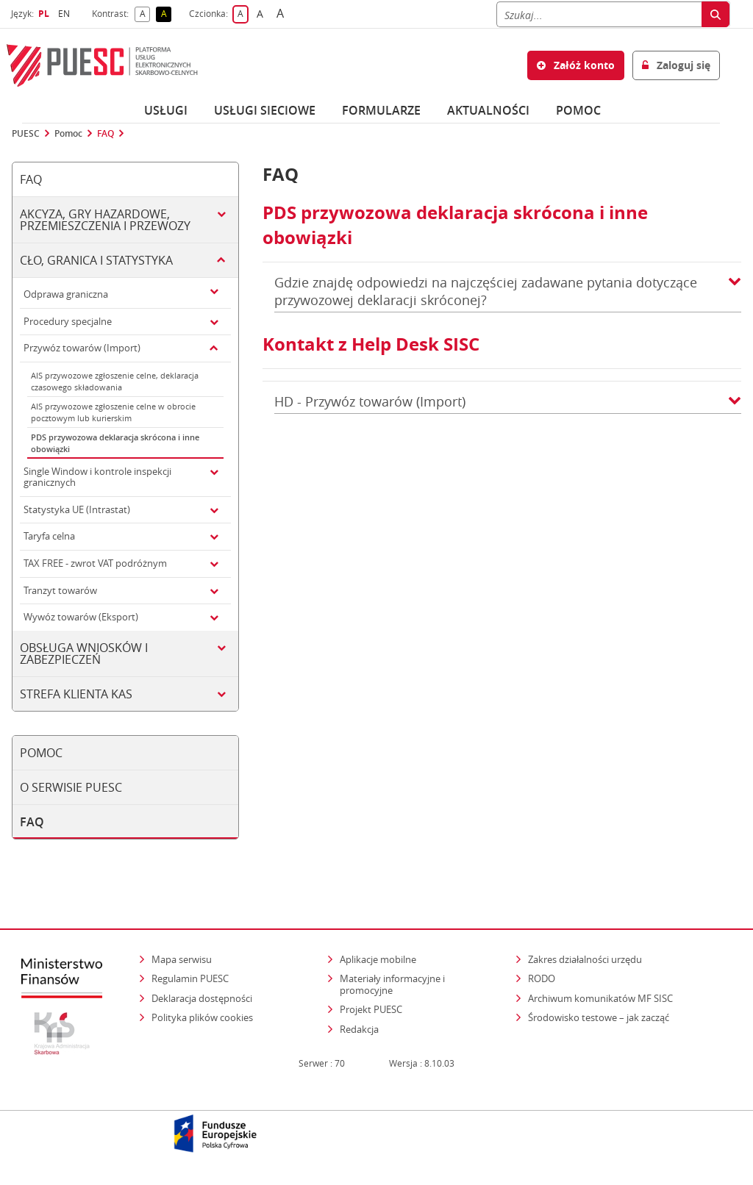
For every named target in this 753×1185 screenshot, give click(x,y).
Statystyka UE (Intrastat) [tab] (77, 509)
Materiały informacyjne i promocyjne (392, 984)
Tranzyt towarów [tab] (60, 590)
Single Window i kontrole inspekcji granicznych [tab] (97, 477)
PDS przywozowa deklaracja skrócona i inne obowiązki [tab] (115, 443)
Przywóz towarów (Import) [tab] (82, 347)
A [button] (145, 14)
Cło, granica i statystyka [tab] (96, 260)
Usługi (166, 110)
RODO (541, 978)
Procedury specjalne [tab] (68, 321)
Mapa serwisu (181, 959)
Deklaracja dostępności (201, 998)
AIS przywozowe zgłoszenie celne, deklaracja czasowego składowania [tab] (115, 381)
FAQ (105, 134)
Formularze (381, 110)
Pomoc (68, 134)
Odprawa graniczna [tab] (66, 294)
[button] (734, 291)
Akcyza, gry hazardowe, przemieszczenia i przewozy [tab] (105, 220)
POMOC (578, 110)
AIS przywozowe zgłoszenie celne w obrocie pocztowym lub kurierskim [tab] (113, 412)
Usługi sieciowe (264, 110)
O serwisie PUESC (71, 787)
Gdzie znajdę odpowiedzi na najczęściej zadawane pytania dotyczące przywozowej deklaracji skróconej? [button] (507, 291)
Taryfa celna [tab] (49, 536)
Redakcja (359, 1029)
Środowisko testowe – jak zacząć (599, 1017)
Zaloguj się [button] (676, 65)
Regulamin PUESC (190, 978)
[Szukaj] (599, 14)
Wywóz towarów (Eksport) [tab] (81, 616)
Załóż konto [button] (576, 65)
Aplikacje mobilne (378, 959)
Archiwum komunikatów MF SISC (600, 998)
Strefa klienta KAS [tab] (76, 694)
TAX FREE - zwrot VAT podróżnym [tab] (95, 563)
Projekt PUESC (371, 1009)
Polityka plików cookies (202, 1017)
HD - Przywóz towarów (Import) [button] (507, 401)
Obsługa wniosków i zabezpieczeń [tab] (84, 653)
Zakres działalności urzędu (586, 959)
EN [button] (65, 13)
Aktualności (488, 110)
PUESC (26, 134)
